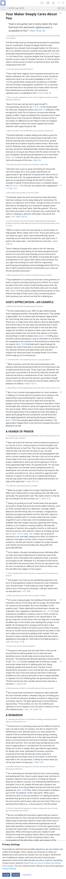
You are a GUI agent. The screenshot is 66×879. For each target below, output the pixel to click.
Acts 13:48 (10, 420)
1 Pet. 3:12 (12, 188)
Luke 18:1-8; (11, 641)
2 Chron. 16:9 (17, 185)
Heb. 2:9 (42, 109)
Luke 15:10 (43, 336)
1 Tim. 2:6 (38, 107)
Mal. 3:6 (37, 160)
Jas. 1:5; (29, 709)
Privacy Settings (9, 868)
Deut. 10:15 (11, 157)
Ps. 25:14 (17, 661)
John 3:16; (50, 53)
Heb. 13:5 (39, 762)
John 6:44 (15, 290)
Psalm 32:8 (27, 573)
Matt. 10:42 (21, 344)
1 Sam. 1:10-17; (16, 533)
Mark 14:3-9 (19, 360)
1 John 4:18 (21, 684)
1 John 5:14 (45, 498)
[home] (3, 3)
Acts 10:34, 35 (38, 30)
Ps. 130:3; (17, 216)
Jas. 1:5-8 (20, 641)
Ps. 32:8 (27, 591)
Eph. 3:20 (22, 790)
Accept (6, 874)
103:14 (24, 216)
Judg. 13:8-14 (29, 533)
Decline (15, 874)
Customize (26, 874)
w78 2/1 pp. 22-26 (15, 8)
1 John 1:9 (36, 709)
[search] (63, 3)
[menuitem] (3, 3)
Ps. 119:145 (49, 611)
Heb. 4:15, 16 (32, 481)
